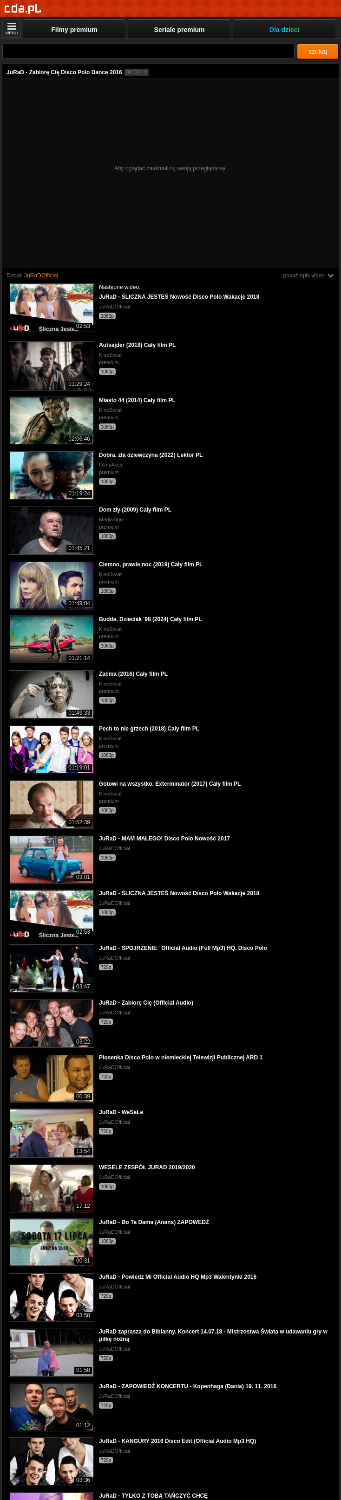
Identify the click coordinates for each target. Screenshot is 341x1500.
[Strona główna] (23, 9)
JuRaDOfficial (41, 275)
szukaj (317, 51)
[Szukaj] (148, 51)
